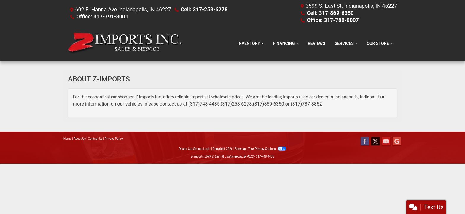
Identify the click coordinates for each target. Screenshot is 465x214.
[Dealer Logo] (125, 43)
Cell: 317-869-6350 (330, 13)
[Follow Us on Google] (397, 141)
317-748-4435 (265, 156)
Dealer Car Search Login (195, 148)
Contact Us (95, 138)
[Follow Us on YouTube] (386, 141)
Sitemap (240, 148)
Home (67, 138)
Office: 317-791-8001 (102, 16)
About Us (80, 138)
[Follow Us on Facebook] (365, 141)
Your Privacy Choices (267, 148)
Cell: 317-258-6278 (204, 9)
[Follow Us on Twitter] (375, 141)
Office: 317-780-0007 (333, 20)
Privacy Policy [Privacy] (114, 138)
